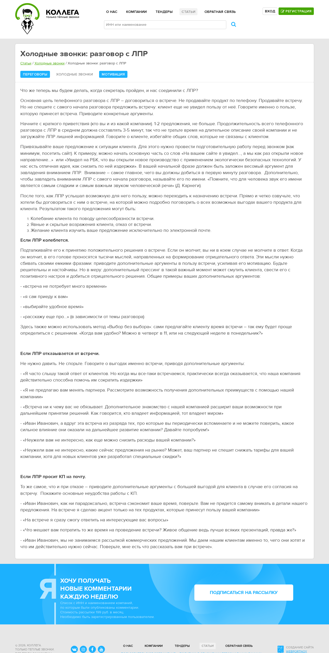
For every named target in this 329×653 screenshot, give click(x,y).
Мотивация (113, 74)
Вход (270, 11)
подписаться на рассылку (244, 593)
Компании (136, 12)
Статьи (188, 12)
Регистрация (296, 11)
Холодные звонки (49, 63)
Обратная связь (220, 12)
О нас (111, 12)
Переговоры (35, 74)
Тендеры (164, 12)
